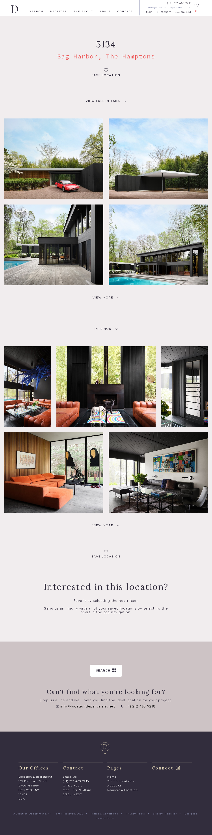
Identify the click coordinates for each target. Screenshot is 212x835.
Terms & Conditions (104, 813)
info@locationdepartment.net (170, 7)
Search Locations (120, 781)
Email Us (70, 776)
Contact (125, 11)
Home (111, 776)
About (105, 11)
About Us (114, 785)
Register (58, 11)
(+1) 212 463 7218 (179, 3)
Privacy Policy (135, 813)
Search (36, 11)
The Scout (83, 11)
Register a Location (122, 790)
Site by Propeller (165, 813)
